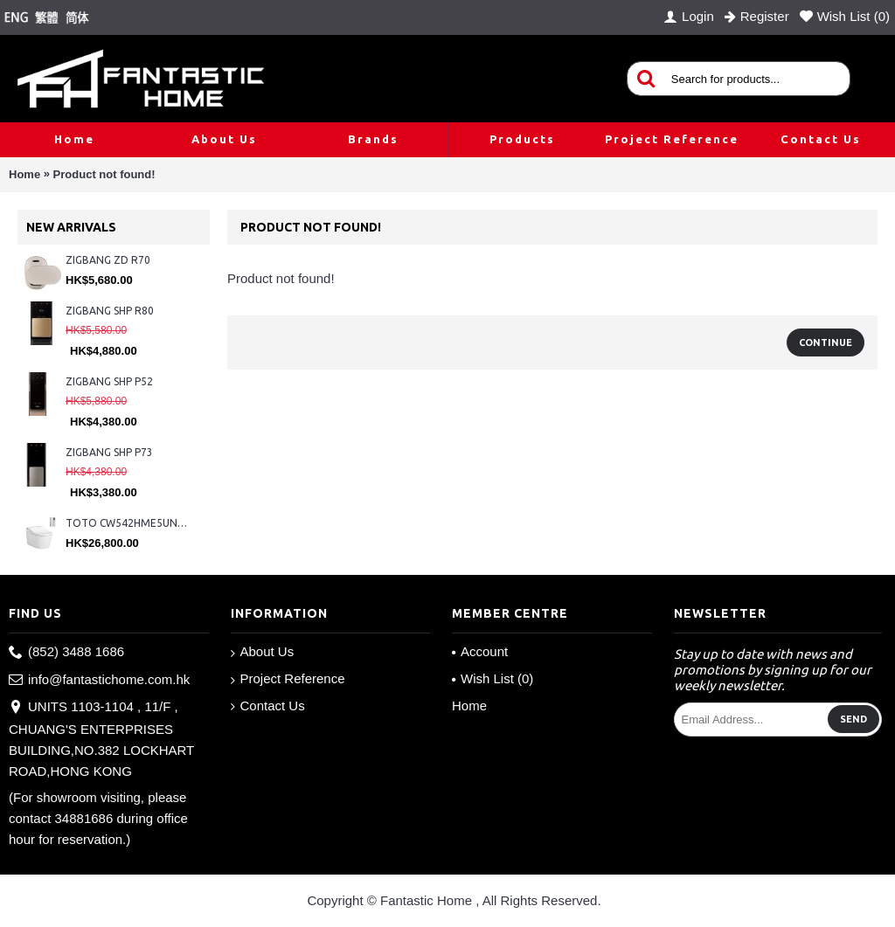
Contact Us (268, 706)
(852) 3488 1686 (66, 652)
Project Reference (288, 679)
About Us (263, 652)
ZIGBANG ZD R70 (108, 260)
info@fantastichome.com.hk (99, 680)
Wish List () (492, 678)
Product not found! (104, 174)
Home (24, 174)
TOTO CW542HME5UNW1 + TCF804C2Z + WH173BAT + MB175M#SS (129, 523)
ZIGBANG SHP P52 (109, 381)
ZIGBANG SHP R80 (110, 310)
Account (480, 651)
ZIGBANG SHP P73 (109, 452)
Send (853, 719)
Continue (825, 342)
